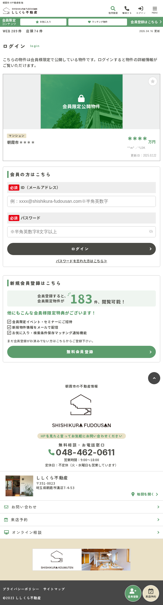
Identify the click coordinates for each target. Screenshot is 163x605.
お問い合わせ (20, 507)
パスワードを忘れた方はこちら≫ (81, 260)
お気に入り (43, 22)
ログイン (80, 248)
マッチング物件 (97, 22)
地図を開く (142, 494)
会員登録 (133, 593)
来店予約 (151, 593)
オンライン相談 (23, 532)
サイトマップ (54, 589)
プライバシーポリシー (21, 589)
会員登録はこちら (144, 21)
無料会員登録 (80, 351)
